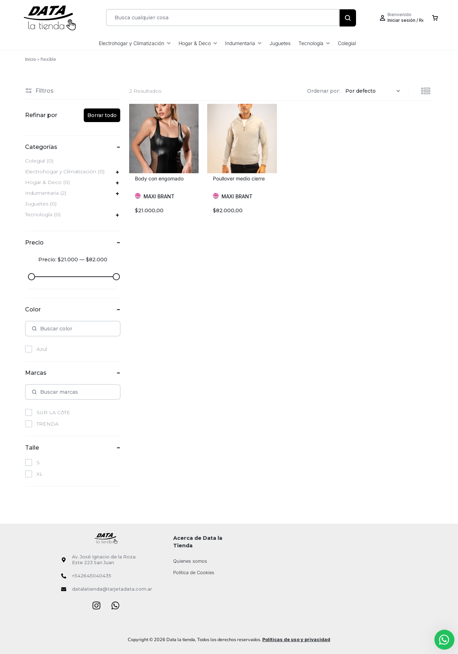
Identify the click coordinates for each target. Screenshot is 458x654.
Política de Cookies (193, 572)
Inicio (30, 59)
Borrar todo (102, 115)
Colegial (347, 43)
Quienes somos (190, 561)
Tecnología (314, 43)
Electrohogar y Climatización (135, 43)
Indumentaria (243, 43)
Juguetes (280, 43)
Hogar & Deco (198, 43)
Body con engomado (159, 178)
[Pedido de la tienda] (373, 91)
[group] (164, 138)
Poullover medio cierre (239, 178)
